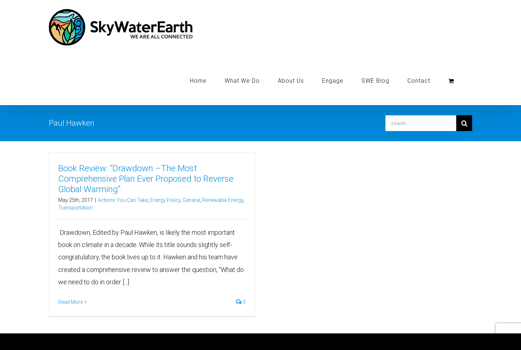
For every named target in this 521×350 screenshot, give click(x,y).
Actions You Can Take (123, 200)
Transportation (75, 208)
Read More (70, 302)
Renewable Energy (222, 200)
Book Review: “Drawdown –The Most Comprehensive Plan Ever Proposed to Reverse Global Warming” (145, 178)
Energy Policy (165, 200)
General (191, 200)
